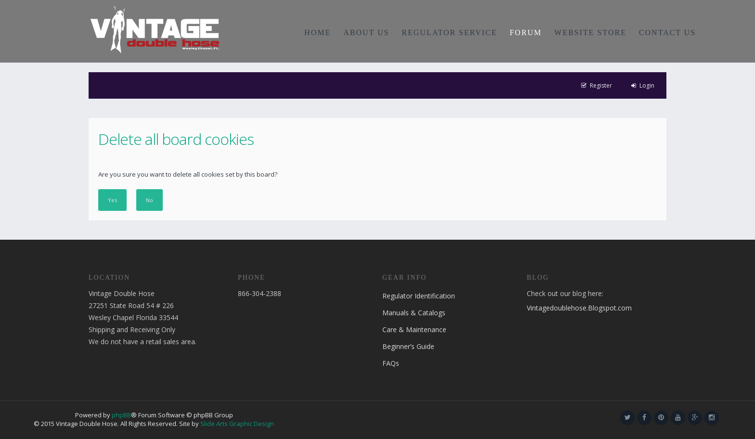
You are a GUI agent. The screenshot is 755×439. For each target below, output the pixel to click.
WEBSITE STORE (590, 32)
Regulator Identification (418, 295)
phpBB (121, 415)
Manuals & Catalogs (413, 312)
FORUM (525, 32)
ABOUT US (366, 32)
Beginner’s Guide (408, 346)
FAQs (390, 363)
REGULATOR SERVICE (449, 32)
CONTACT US (667, 32)
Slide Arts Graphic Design (237, 423)
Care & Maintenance (414, 329)
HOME (317, 32)
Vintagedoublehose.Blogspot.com (579, 307)
